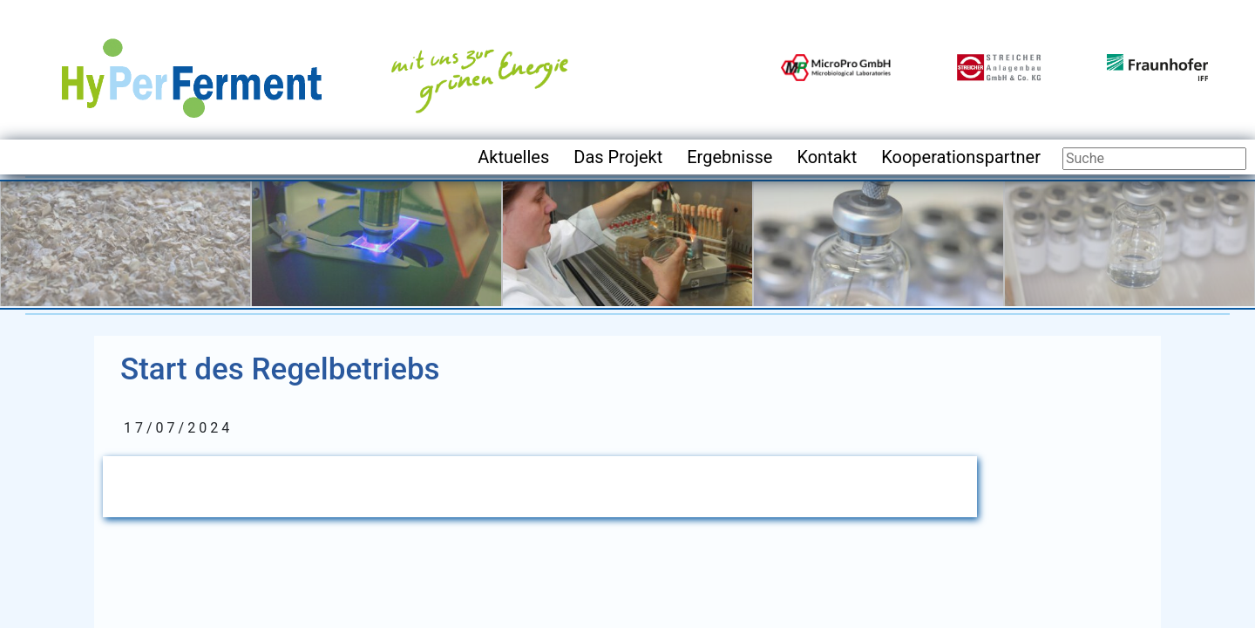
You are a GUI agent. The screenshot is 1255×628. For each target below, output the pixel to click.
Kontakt (827, 157)
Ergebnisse (729, 157)
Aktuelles (513, 157)
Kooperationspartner (961, 157)
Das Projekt (617, 157)
